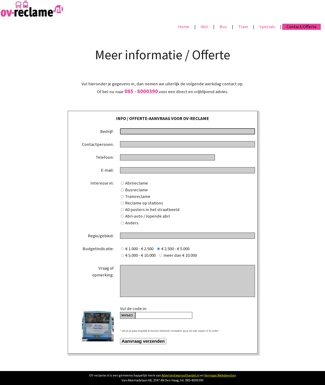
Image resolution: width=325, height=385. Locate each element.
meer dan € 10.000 (178, 255)
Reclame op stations (142, 203)
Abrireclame (134, 183)
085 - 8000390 (141, 91)
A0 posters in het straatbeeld (150, 210)
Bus (223, 27)
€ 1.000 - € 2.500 (138, 249)
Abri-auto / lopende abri (145, 216)
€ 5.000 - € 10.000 (139, 255)
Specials (267, 27)
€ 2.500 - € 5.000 (174, 249)
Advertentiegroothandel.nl (180, 375)
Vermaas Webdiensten (220, 375)
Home (183, 27)
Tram (243, 27)
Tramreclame (135, 196)
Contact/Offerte (301, 27)
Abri (204, 27)
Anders (129, 223)
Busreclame (134, 190)
